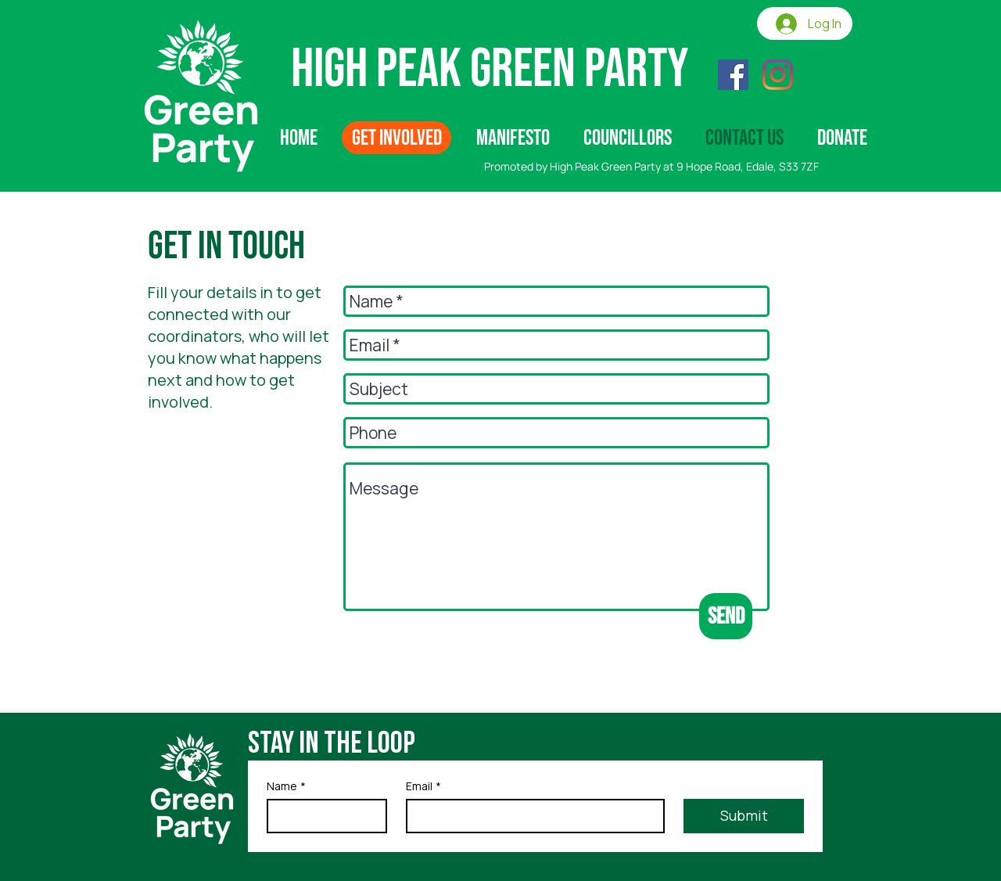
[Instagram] (777, 74)
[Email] (531, 816)
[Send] (725, 616)
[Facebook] (733, 74)
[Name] (322, 816)
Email (423, 786)
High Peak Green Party (490, 69)
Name (286, 786)
